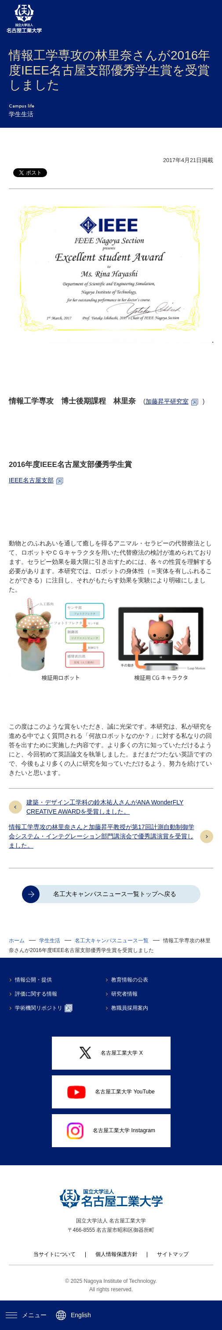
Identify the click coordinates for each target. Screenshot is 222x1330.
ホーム (17, 940)
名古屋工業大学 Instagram (111, 1131)
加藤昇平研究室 (167, 401)
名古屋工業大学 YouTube (111, 1092)
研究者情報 (126, 994)
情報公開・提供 (34, 980)
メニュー (26, 1315)
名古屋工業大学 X (111, 1053)
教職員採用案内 (131, 1008)
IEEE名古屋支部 (31, 480)
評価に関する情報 (37, 994)
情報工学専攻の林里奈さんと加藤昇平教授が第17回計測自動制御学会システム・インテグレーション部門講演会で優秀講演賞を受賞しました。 (101, 836)
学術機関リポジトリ (44, 1008)
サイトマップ (173, 1254)
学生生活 (49, 940)
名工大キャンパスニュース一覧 (112, 940)
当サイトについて (54, 1254)
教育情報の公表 (131, 980)
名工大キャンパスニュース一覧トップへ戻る (114, 893)
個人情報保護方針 (116, 1254)
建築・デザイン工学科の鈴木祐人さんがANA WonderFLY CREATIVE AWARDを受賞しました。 (104, 807)
